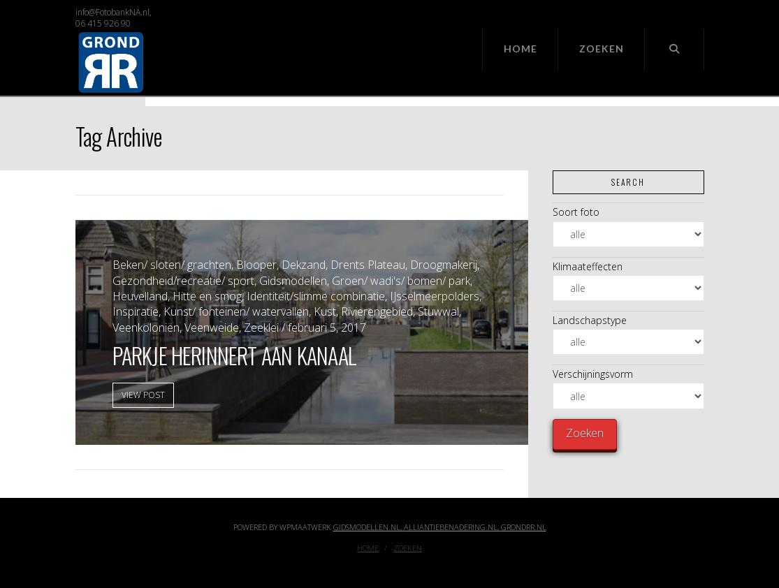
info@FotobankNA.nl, (113, 12)
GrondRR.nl (523, 527)
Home (368, 548)
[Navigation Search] (674, 50)
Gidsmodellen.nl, (368, 527)
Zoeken (407, 548)
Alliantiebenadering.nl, (452, 527)
